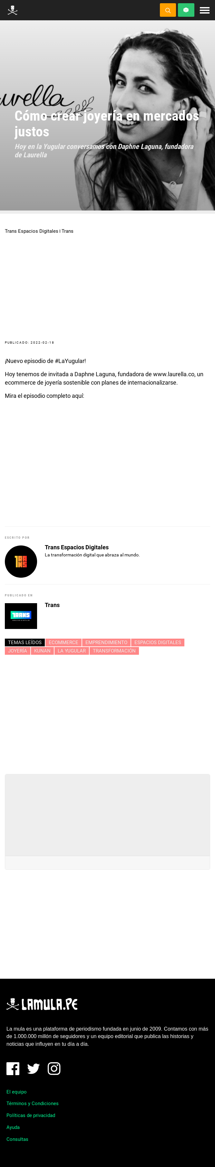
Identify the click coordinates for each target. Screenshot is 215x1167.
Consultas (17, 1139)
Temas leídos (25, 642)
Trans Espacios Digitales (31, 231)
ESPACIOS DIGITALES (157, 642)
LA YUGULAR (72, 651)
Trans (67, 231)
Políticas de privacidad (30, 1115)
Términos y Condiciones (32, 1103)
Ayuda (13, 1127)
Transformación (114, 651)
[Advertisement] (107, 712)
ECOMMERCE (63, 642)
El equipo (16, 1092)
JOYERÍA (17, 651)
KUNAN (42, 651)
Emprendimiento (106, 642)
